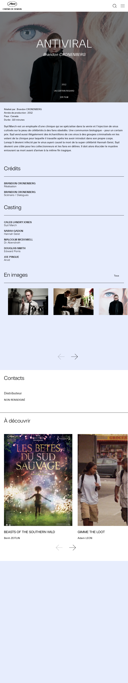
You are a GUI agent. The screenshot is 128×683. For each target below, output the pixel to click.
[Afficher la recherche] (114, 6)
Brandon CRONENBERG (20, 183)
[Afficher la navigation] (122, 6)
